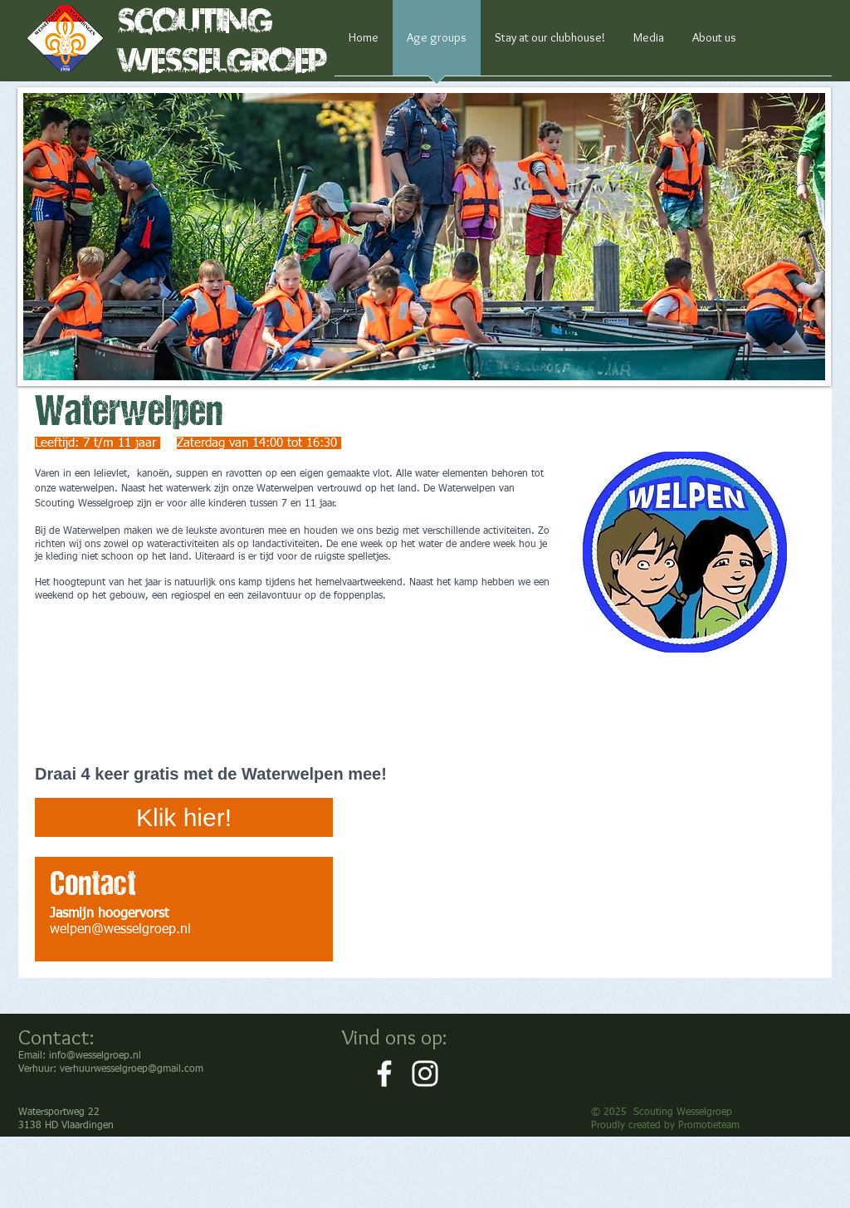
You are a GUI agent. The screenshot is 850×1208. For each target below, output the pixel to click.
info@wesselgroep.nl (95, 1056)
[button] (424, 236)
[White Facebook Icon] (384, 1073)
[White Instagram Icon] (425, 1073)
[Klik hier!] (184, 817)
